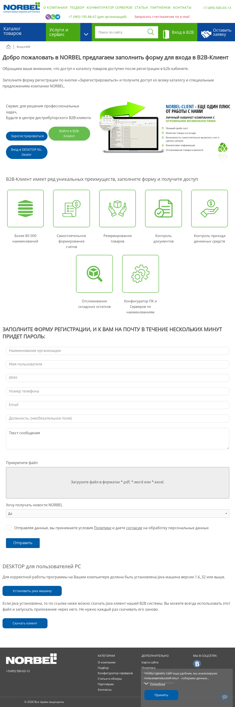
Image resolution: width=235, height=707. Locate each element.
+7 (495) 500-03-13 (217, 8)
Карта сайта (150, 662)
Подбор (77, 7)
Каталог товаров (12, 30)
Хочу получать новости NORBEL (34, 504)
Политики (102, 527)
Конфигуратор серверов (109, 7)
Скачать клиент (25, 623)
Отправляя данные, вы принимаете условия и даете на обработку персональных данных (111, 527)
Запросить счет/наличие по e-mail (162, 16)
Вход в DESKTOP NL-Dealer (26, 152)
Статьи (141, 7)
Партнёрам (160, 7)
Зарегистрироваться (27, 136)
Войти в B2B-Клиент (69, 133)
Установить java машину (32, 591)
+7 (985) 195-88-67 (82, 16)
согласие (134, 527)
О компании (55, 7)
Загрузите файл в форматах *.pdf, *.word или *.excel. (117, 481)
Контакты (182, 7)
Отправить (22, 542)
